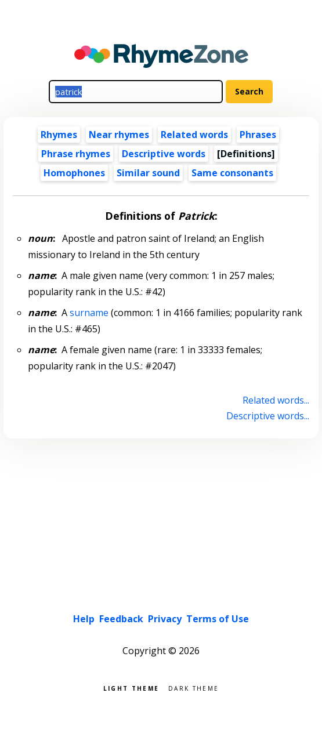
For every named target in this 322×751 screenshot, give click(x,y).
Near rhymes (119, 134)
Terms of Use (217, 618)
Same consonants (232, 172)
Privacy (165, 618)
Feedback (121, 618)
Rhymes (59, 134)
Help (84, 618)
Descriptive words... (267, 415)
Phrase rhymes (75, 153)
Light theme (131, 687)
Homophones (74, 172)
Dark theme (193, 687)
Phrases (258, 134)
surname (89, 312)
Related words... (276, 400)
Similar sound (148, 172)
